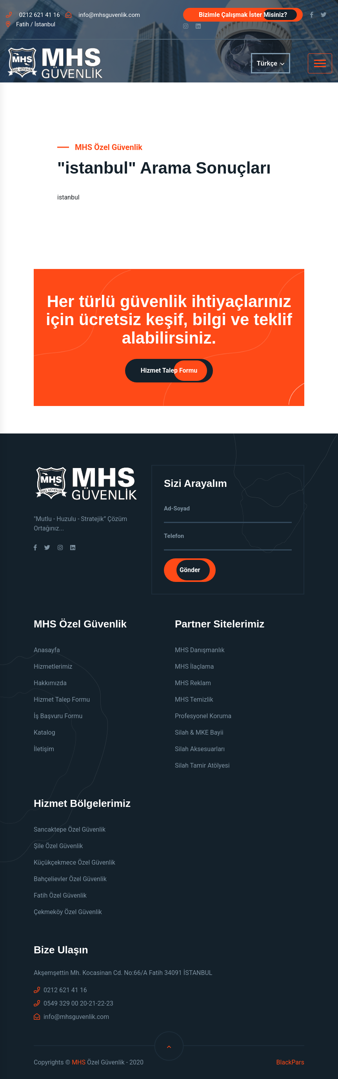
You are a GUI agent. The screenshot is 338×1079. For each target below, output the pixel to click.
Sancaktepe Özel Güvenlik (69, 829)
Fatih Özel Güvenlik (60, 895)
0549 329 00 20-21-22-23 (73, 1003)
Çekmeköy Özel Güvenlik (68, 912)
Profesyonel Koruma (203, 716)
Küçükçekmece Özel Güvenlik (74, 862)
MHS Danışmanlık (200, 650)
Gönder (190, 570)
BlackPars (290, 1062)
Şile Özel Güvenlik (58, 846)
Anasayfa (47, 650)
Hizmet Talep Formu (169, 370)
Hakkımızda (50, 683)
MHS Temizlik (194, 699)
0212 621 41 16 (33, 14)
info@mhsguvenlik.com (102, 14)
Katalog (44, 732)
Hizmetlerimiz (53, 666)
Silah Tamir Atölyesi (202, 765)
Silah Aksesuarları (200, 749)
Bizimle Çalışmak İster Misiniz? (243, 14)
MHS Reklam (193, 683)
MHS (78, 1062)
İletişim (44, 749)
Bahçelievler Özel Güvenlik (70, 879)
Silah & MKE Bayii (199, 732)
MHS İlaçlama (194, 666)
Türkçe (270, 63)
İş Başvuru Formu (58, 716)
